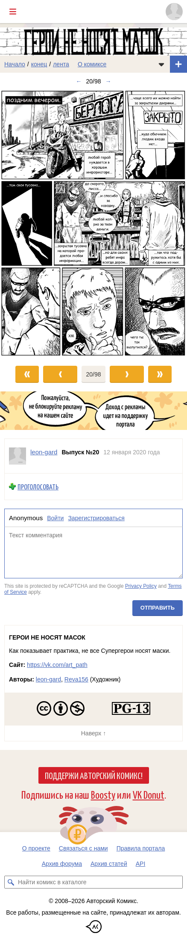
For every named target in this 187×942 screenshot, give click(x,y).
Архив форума (62, 863)
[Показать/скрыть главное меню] (12, 11)
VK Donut (148, 794)
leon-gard (48, 679)
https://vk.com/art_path (57, 664)
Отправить (157, 608)
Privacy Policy (141, 586)
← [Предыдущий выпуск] (79, 81)
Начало (14, 64)
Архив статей (109, 863)
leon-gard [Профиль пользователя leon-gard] (43, 452)
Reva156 (76, 679)
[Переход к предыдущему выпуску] (23, 223)
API (141, 863)
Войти (55, 518)
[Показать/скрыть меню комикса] (161, 64)
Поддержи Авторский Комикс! (94, 775)
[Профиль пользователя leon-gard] (17, 456)
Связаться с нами (83, 848)
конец (39, 64)
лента (61, 64)
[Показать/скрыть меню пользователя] (174, 11)
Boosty (103, 794)
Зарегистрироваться (96, 518)
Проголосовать (38, 486)
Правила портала (141, 848)
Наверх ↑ (93, 733)
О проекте (36, 848)
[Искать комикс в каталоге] (11, 882)
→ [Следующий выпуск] (108, 81)
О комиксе (92, 64)
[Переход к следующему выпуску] (93, 223)
